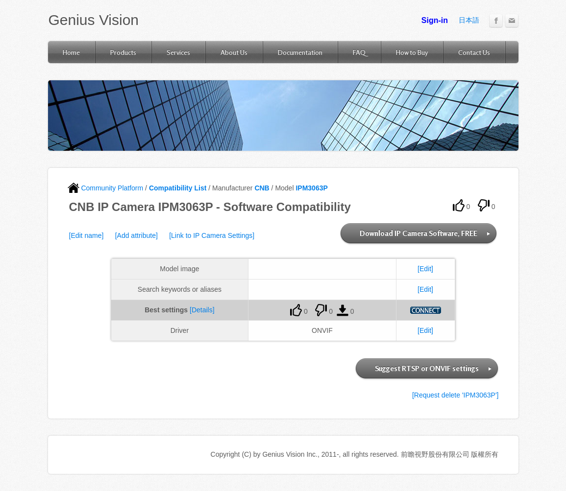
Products (123, 52)
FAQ (359, 52)
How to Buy (412, 52)
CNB (261, 188)
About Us (234, 52)
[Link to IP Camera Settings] (211, 235)
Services (178, 52)
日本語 (469, 20)
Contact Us (474, 52)
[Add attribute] (136, 235)
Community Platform (106, 188)
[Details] (202, 310)
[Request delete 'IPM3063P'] (455, 395)
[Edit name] (86, 235)
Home (71, 52)
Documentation (300, 52)
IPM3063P (311, 188)
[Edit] (425, 269)
